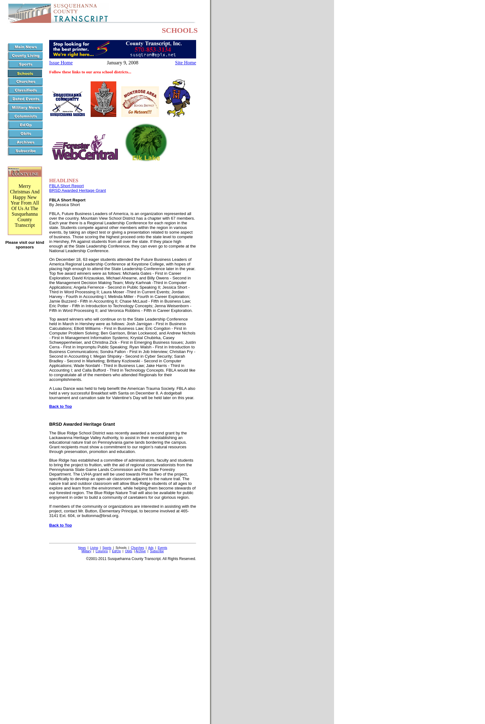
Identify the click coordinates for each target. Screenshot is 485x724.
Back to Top (60, 406)
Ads (150, 547)
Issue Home (61, 62)
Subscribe (157, 551)
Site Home (185, 62)
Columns (102, 551)
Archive (140, 551)
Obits (128, 551)
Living (94, 547)
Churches (137, 547)
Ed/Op (116, 551)
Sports (106, 547)
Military (87, 551)
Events (162, 547)
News (82, 547)
